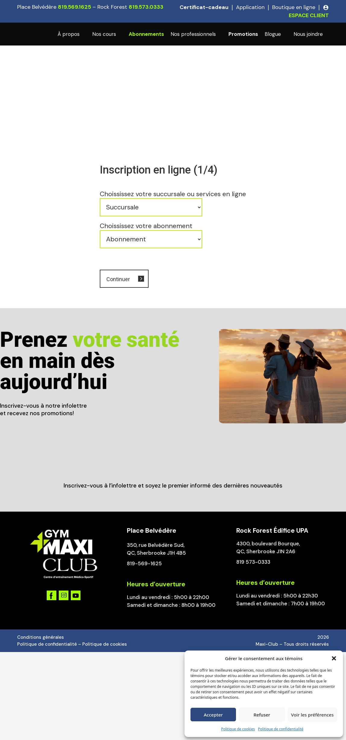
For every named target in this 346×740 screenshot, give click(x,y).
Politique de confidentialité (281, 729)
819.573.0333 (146, 7)
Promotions (243, 34)
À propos (69, 34)
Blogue (273, 34)
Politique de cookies (238, 729)
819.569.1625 (74, 7)
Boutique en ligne (293, 7)
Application (250, 7)
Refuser (261, 715)
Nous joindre (308, 34)
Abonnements (146, 34)
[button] (334, 658)
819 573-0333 (253, 562)
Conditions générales (40, 637)
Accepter (213, 715)
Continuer (118, 279)
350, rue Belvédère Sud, (155, 545)
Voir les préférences (312, 715)
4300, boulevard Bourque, (268, 543)
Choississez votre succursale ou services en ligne (173, 194)
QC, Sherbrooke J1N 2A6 (265, 551)
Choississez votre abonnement (146, 226)
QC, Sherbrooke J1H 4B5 (156, 553)
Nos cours (104, 34)
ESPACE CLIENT (309, 15)
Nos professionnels (193, 34)
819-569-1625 (144, 563)
